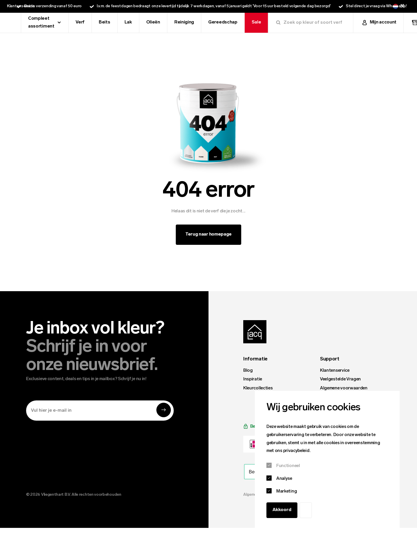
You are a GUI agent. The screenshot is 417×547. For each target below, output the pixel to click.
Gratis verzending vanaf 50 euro (53, 6)
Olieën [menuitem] (153, 22)
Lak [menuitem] (128, 22)
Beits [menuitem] (104, 22)
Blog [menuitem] (248, 370)
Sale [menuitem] (256, 22)
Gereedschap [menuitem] (222, 22)
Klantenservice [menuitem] (335, 370)
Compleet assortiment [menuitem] (44, 22)
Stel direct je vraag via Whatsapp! (376, 6)
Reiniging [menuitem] (184, 22)
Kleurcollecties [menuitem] (257, 388)
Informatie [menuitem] (255, 359)
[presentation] (70, 436)
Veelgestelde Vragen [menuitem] (340, 379)
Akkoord (281, 510)
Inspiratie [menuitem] (252, 379)
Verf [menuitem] (80, 22)
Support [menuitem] (329, 359)
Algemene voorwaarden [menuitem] (343, 388)
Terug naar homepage (208, 234)
